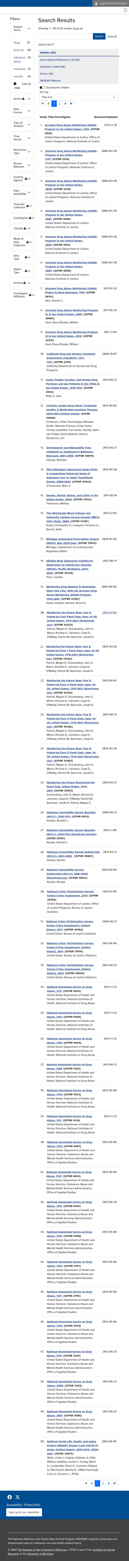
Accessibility (14, 1504)
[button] (28, 42)
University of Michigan (40, 1554)
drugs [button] (17, 42)
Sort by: (44, 92)
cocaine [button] (18, 76)
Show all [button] (78, 28)
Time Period (17, 138)
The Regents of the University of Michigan (42, 1550)
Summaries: (53, 87)
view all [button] (26, 84)
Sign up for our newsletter (24, 1512)
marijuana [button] (19, 69)
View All (112, 36)
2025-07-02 (109, 612)
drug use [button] (19, 50)
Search (99, 36)
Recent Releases (19, 165)
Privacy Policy (32, 1504)
